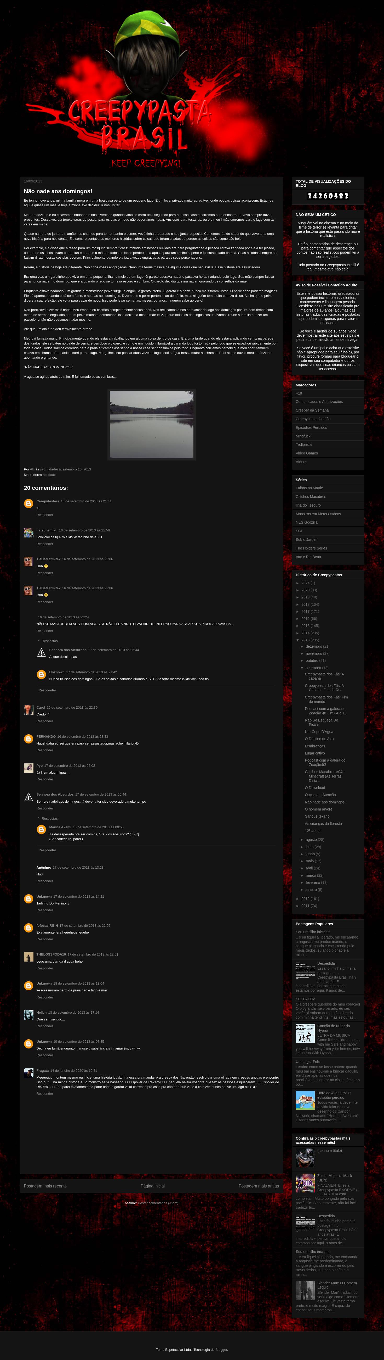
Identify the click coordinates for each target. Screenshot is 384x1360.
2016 (306, 619)
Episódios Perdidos (311, 427)
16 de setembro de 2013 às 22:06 (87, 559)
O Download (315, 788)
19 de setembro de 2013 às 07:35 (78, 1041)
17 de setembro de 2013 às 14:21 (78, 896)
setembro (314, 668)
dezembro (314, 646)
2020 (306, 590)
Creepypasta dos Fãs (313, 419)
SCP (299, 531)
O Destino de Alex (319, 739)
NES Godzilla (307, 522)
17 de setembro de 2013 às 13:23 (78, 867)
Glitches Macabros (311, 497)
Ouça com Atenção (320, 795)
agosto (312, 839)
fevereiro (313, 882)
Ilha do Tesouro (308, 505)
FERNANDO (46, 737)
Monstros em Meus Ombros (318, 514)
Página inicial (153, 1186)
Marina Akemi (60, 827)
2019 (306, 597)
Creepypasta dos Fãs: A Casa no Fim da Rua (324, 688)
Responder (45, 515)
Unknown (57, 672)
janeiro (312, 889)
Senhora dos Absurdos (68, 650)
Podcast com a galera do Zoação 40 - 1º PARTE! (326, 711)
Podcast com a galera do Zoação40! (325, 762)
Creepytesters (48, 501)
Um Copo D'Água (319, 732)
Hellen (42, 1012)
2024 (306, 583)
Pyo (40, 766)
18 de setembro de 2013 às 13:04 (78, 983)
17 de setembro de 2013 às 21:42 (91, 672)
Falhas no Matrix (309, 488)
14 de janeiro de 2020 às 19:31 (73, 1071)
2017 (306, 611)
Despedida (326, 963)
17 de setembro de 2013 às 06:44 (113, 650)
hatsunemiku (47, 530)
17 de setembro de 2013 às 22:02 (85, 926)
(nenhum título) (329, 1150)
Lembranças (315, 746)
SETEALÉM (306, 999)
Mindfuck (49, 475)
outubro (312, 660)
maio (310, 861)
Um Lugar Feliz (308, 1061)
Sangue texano (317, 816)
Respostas (50, 641)
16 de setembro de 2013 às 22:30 (72, 707)
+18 (299, 393)
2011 (306, 906)
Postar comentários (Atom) (158, 1203)
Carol (41, 707)
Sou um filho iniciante (313, 932)
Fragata (43, 1071)
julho (310, 847)
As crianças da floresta (323, 823)
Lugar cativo (315, 753)
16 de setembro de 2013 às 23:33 (82, 737)
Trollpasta (304, 444)
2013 (306, 640)
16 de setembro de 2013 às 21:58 (84, 530)
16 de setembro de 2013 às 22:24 (63, 617)
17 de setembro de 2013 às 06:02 (69, 766)
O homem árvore (318, 809)
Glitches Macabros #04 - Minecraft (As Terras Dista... (325, 776)
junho (311, 854)
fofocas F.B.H (47, 926)
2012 (306, 899)
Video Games (307, 453)
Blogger (221, 1350)
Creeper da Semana (312, 410)
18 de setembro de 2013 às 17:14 (73, 1012)
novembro (314, 653)
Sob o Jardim (306, 539)
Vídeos (301, 462)
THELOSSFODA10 (51, 954)
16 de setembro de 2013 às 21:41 (86, 501)
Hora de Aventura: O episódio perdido (334, 1095)
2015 (306, 626)
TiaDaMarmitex (49, 559)
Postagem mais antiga (259, 1186)
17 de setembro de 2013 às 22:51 (92, 954)
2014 (306, 633)
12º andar (312, 831)
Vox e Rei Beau (308, 557)
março (311, 875)
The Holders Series (311, 548)
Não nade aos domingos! (325, 802)
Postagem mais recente (45, 1186)
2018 (306, 604)
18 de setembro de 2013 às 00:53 (98, 827)
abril (310, 868)
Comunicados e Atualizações (319, 401)
